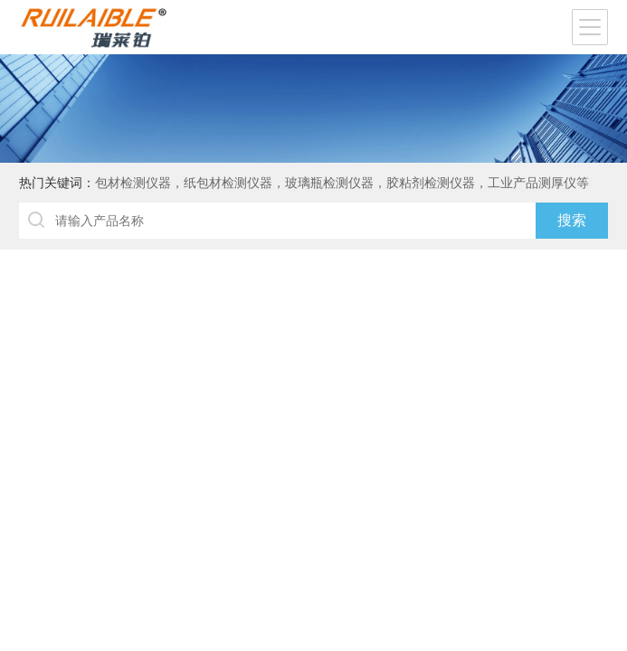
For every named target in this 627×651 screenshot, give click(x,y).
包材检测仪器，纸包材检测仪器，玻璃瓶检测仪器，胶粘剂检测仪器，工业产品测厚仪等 (342, 182)
